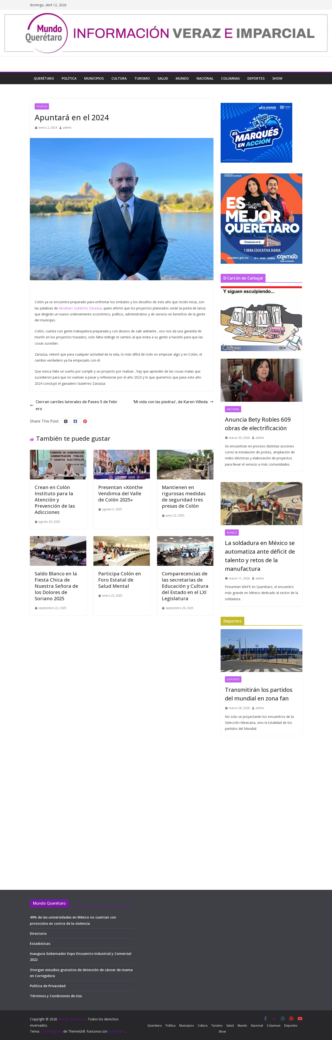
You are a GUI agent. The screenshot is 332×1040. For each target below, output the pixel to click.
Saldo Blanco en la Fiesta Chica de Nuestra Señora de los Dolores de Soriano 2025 (56, 586)
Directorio (38, 933)
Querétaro (44, 78)
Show (277, 78)
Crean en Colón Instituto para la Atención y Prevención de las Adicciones (55, 499)
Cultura (119, 78)
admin (67, 128)
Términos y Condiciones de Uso (56, 996)
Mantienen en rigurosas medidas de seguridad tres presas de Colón (184, 496)
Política (69, 78)
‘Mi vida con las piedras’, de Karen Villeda (173, 401)
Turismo (142, 78)
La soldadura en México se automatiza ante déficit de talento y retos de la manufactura (260, 555)
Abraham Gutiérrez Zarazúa (80, 308)
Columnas (230, 78)
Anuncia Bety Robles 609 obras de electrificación (258, 423)
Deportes (256, 78)
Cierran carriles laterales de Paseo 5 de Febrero (73, 405)
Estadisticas (40, 943)
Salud (163, 78)
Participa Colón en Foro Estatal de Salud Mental (119, 579)
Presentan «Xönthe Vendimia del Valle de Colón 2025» (120, 493)
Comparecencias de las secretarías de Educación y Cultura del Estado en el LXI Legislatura (185, 586)
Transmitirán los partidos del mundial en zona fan (258, 694)
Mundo (182, 78)
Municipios (94, 78)
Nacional (204, 78)
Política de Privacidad (47, 986)
